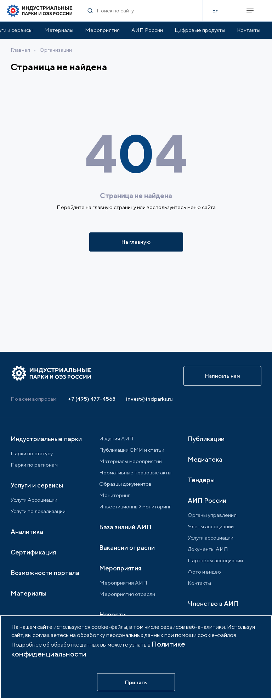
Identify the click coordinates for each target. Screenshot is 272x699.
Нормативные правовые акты (135, 472)
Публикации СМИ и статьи (131, 450)
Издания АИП (116, 438)
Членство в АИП (213, 603)
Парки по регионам (34, 465)
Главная (20, 50)
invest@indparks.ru (149, 399)
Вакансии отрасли (127, 547)
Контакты (248, 30)
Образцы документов (125, 484)
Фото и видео (204, 572)
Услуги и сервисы (37, 485)
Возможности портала (45, 572)
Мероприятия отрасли (127, 594)
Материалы (58, 30)
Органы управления (212, 515)
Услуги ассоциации (210, 538)
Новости (112, 614)
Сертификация (33, 552)
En (215, 10)
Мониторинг (114, 495)
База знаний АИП (125, 527)
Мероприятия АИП (123, 583)
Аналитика (27, 531)
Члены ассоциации (211, 526)
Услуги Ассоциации (34, 500)
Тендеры (201, 480)
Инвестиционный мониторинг (135, 506)
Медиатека (205, 459)
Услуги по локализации (38, 511)
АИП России (147, 30)
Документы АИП (208, 549)
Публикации (206, 438)
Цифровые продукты (200, 30)
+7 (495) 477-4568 (91, 399)
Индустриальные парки (46, 438)
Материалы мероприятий (130, 461)
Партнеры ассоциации (215, 560)
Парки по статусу (32, 453)
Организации (56, 50)
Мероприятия (102, 30)
